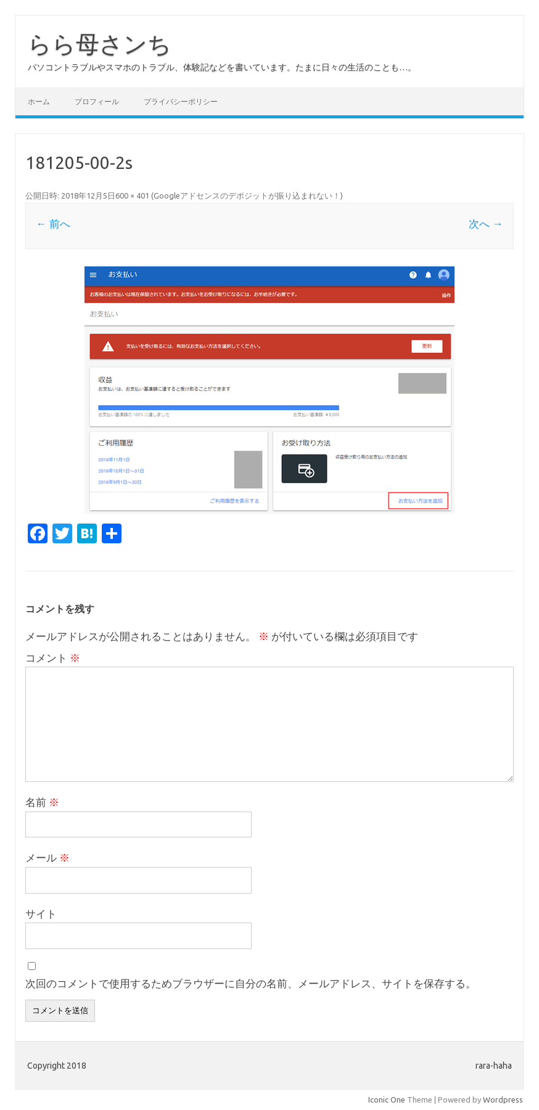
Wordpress (503, 1099)
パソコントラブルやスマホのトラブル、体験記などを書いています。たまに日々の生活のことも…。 (222, 67)
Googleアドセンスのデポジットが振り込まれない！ (247, 195)
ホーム (39, 101)
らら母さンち (99, 44)
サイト (41, 913)
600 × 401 (132, 195)
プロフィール (97, 101)
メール (47, 857)
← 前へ (53, 223)
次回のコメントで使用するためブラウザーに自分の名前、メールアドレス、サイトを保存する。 (250, 983)
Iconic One (386, 1099)
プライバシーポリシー (181, 101)
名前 (42, 802)
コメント (52, 658)
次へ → (486, 223)
